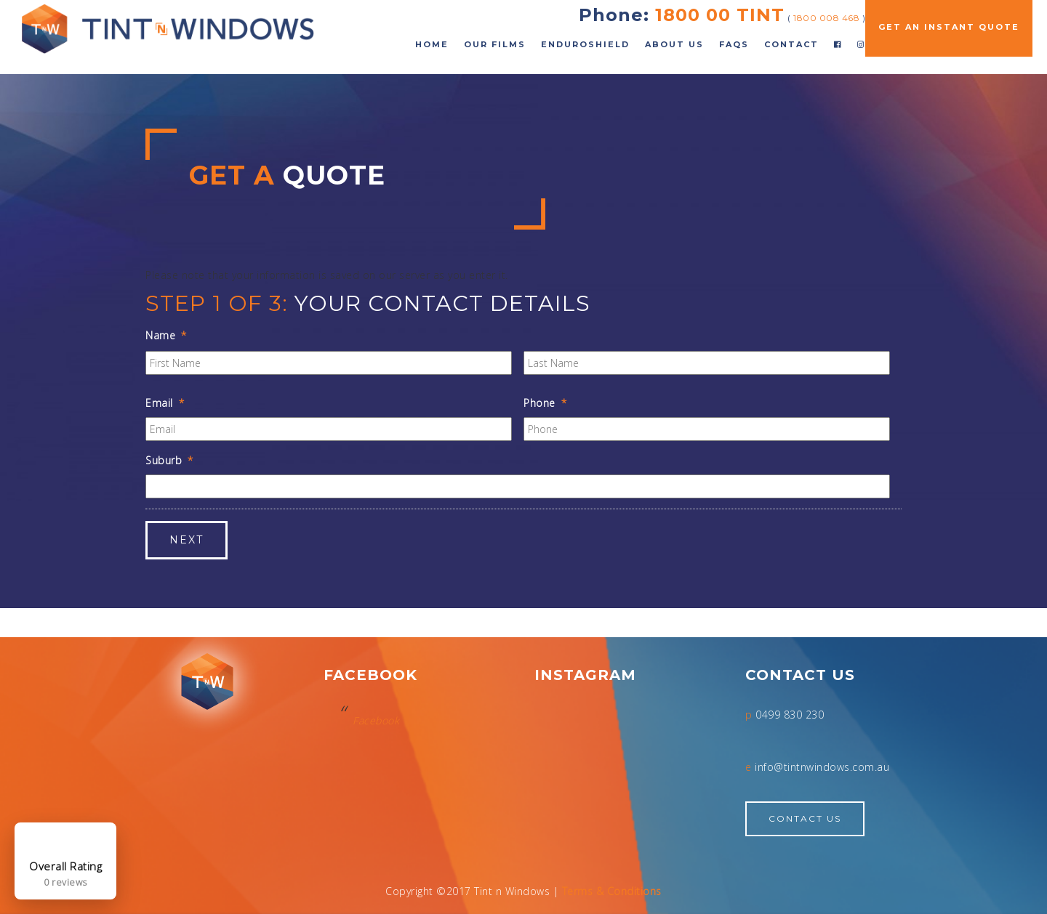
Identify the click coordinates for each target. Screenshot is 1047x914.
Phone (545, 403)
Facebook (376, 720)
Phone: (614, 14)
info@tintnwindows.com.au (822, 767)
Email (164, 403)
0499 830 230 (789, 714)
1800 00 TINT (720, 14)
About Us (674, 44)
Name (166, 335)
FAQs (734, 44)
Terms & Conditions (612, 891)
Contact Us (805, 818)
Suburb (169, 460)
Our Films (495, 44)
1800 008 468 (826, 17)
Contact (791, 44)
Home (432, 44)
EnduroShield (585, 44)
